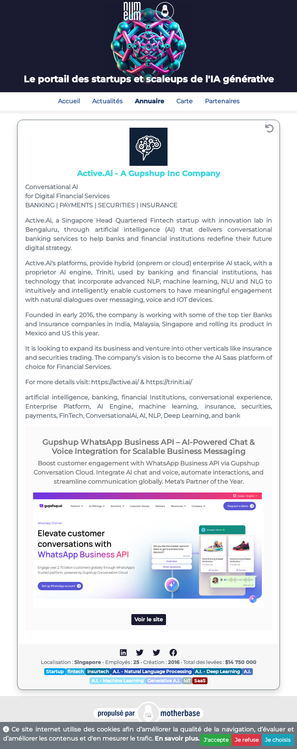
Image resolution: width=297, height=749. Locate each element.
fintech (75, 671)
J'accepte (216, 739)
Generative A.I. (163, 680)
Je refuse (247, 739)
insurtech (98, 671)
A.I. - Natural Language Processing (152, 671)
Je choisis (278, 739)
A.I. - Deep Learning (217, 671)
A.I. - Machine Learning (117, 680)
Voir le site (148, 619)
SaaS (200, 680)
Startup (55, 671)
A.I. (247, 671)
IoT (187, 680)
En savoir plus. (177, 738)
